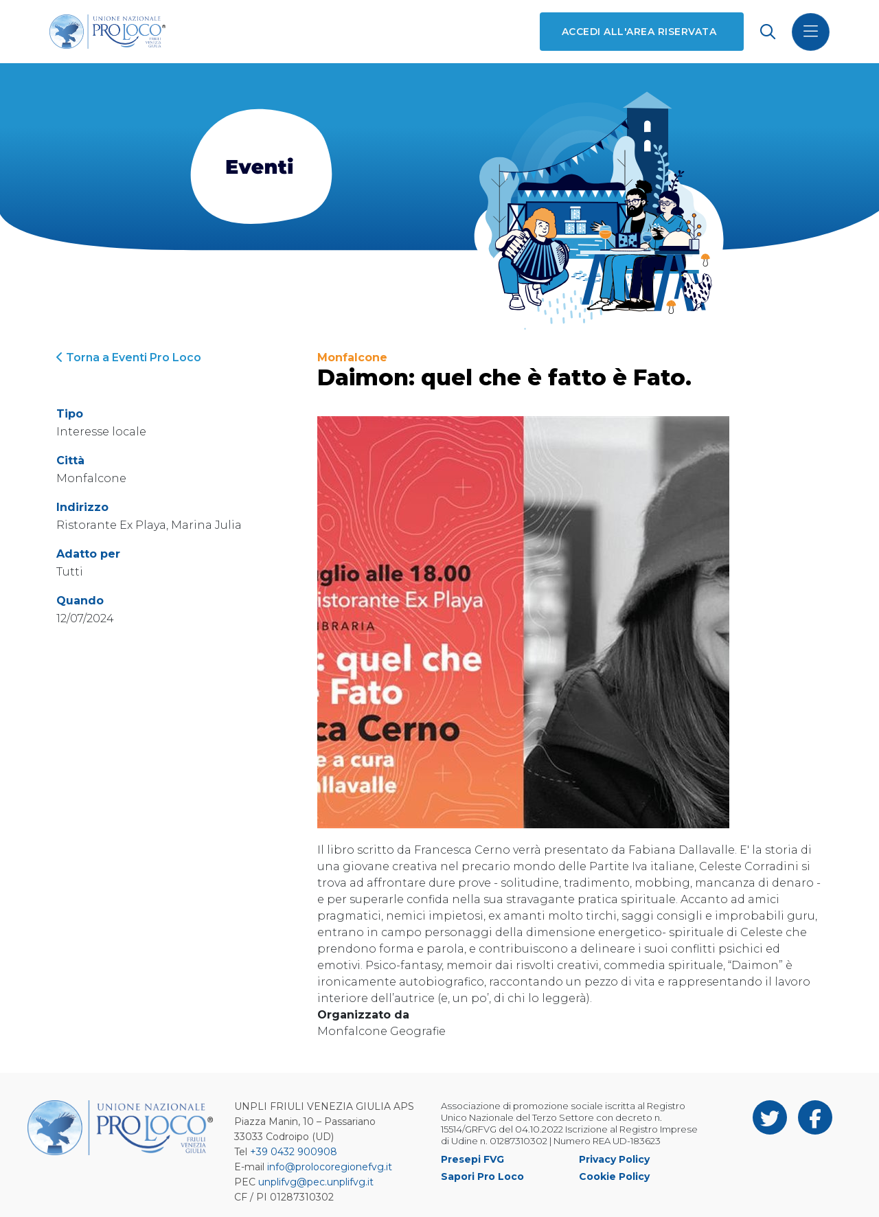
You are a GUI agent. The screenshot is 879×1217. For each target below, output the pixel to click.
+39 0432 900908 (293, 1152)
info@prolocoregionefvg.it (329, 1167)
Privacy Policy (614, 1159)
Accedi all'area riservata (639, 31)
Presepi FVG (472, 1159)
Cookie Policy (614, 1176)
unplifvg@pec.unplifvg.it (316, 1182)
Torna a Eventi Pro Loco (128, 357)
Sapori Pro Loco (482, 1176)
